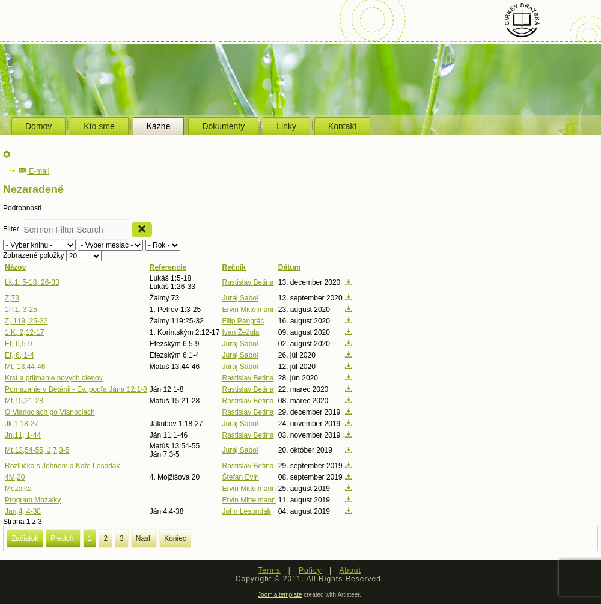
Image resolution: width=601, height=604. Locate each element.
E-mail (34, 171)
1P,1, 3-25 (21, 309)
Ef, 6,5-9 (18, 344)
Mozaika (18, 488)
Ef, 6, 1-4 (19, 355)
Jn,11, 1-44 (23, 435)
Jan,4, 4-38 (23, 511)
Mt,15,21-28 (24, 401)
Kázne (159, 126)
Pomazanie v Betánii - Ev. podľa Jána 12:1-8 (76, 389)
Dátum (289, 267)
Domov (38, 126)
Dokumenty (223, 126)
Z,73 (12, 298)
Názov (15, 267)
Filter (13, 229)
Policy (310, 570)
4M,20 (15, 477)
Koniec (175, 538)
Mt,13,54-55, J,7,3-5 (37, 450)
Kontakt (342, 126)
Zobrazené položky (34, 255)
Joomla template (280, 594)
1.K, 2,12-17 (24, 332)
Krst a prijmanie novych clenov (54, 378)
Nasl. (144, 538)
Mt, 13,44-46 (25, 366)
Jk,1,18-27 (21, 423)
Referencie (168, 267)
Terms (269, 570)
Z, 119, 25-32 (26, 321)
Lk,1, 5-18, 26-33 (32, 282)
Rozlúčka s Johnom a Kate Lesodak (62, 466)
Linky (286, 126)
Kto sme (99, 126)
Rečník (233, 267)
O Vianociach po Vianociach (50, 412)
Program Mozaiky (33, 500)
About (350, 570)
